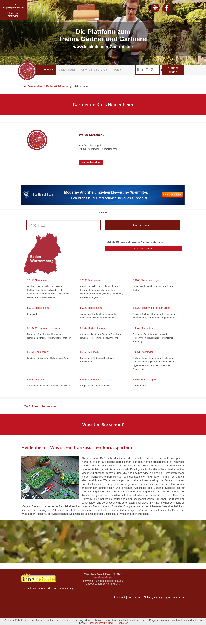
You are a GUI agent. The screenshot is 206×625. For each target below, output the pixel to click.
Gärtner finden (173, 70)
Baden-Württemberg (58, 86)
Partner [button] (119, 69)
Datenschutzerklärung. (100, 623)
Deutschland (33, 86)
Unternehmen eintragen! (144, 248)
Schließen (122, 623)
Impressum (178, 597)
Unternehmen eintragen (94, 69)
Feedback (119, 597)
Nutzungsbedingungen (157, 597)
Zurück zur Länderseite (40, 406)
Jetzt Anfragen (67, 69)
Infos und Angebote (91, 162)
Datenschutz (134, 597)
